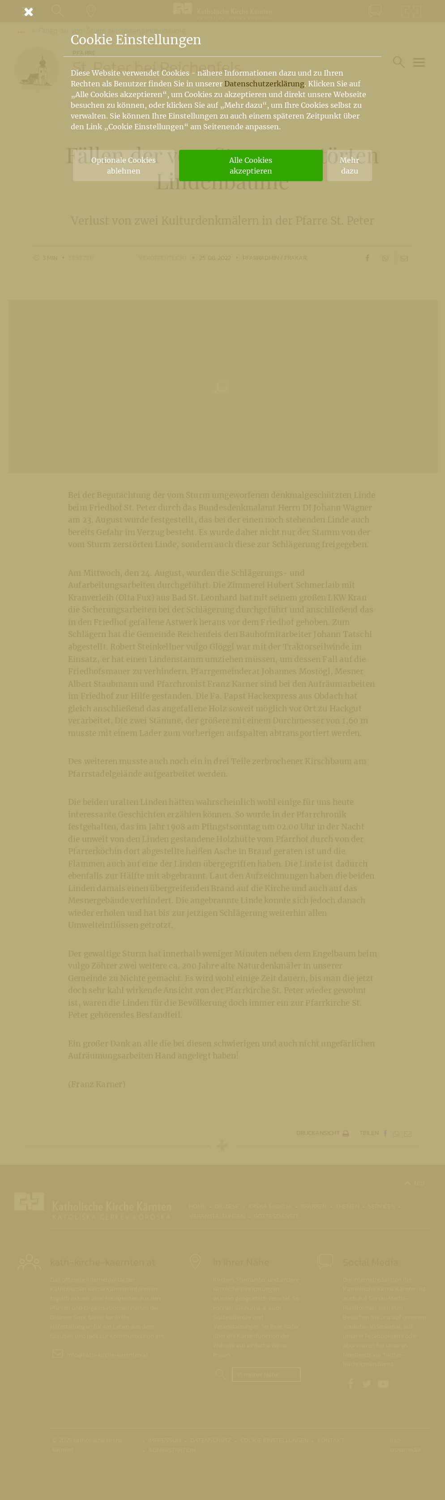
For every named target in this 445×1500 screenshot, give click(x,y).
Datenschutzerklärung (264, 83)
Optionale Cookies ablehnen (123, 165)
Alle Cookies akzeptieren (250, 165)
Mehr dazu (349, 165)
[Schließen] (222, 11)
